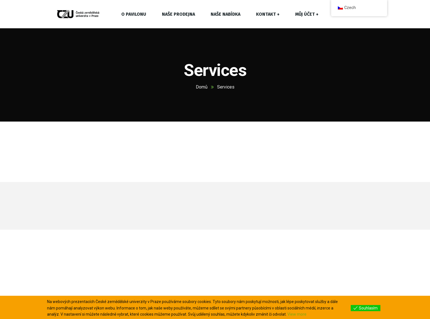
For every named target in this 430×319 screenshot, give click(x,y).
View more (296, 314)
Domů (202, 87)
